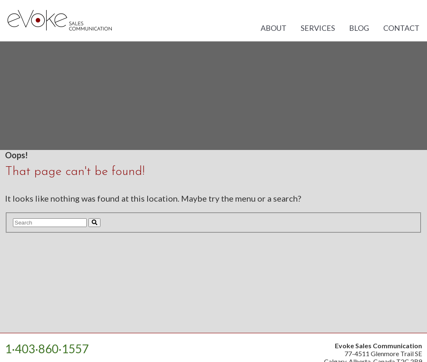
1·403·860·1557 (46, 349)
